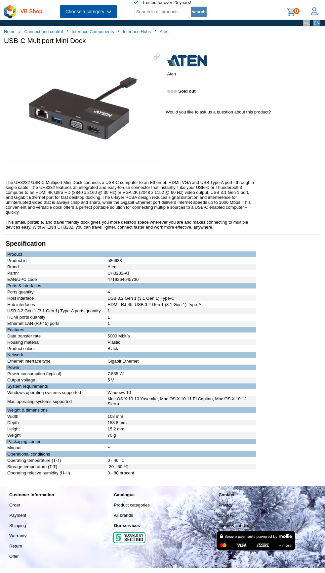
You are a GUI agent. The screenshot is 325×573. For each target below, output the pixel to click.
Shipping (17, 525)
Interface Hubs (137, 31)
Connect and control (43, 31)
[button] (156, 56)
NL (306, 23)
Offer (14, 556)
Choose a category (88, 11)
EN (317, 23)
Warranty (17, 535)
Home (10, 31)
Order (14, 505)
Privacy (226, 505)
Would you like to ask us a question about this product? (218, 112)
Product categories (131, 505)
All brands (123, 515)
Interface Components (93, 31)
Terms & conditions (237, 525)
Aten (164, 31)
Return (15, 546)
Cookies (226, 515)
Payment (17, 515)
